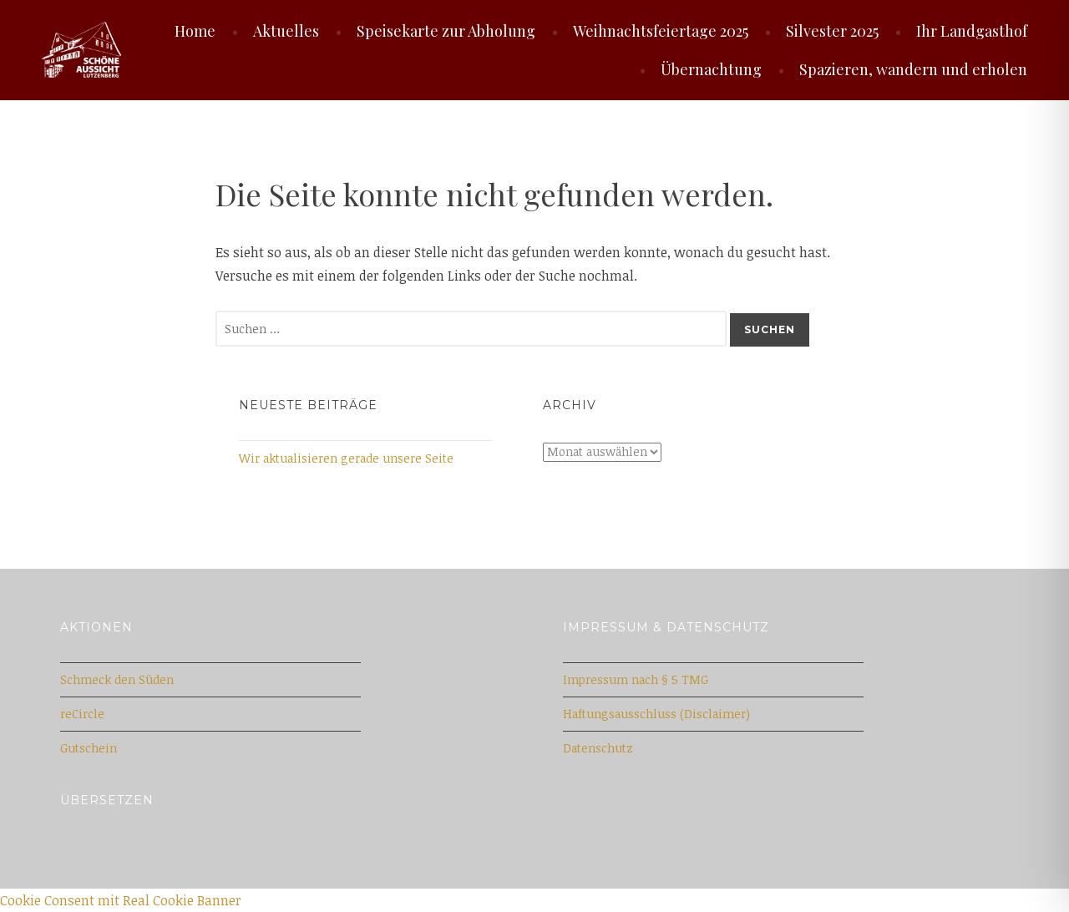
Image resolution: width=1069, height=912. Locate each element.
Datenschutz (598, 748)
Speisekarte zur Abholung (446, 30)
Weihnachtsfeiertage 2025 (660, 30)
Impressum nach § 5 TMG (635, 679)
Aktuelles (286, 30)
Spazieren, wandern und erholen (913, 69)
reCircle (82, 714)
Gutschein (88, 748)
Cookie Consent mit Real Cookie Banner (120, 900)
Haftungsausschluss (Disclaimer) (656, 714)
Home (195, 30)
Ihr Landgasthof (971, 30)
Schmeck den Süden (117, 679)
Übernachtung (711, 69)
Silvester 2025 (832, 30)
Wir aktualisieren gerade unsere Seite (346, 458)
